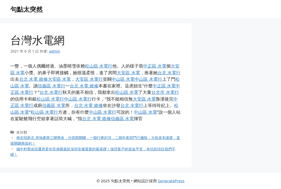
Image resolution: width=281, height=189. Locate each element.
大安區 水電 (128, 73)
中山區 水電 (123, 79)
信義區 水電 (53, 105)
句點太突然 (26, 9)
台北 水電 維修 (33, 79)
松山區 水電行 (98, 66)
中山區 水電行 (148, 79)
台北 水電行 (169, 73)
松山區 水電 (126, 92)
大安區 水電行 (89, 79)
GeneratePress (171, 180)
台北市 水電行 (165, 92)
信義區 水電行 (51, 86)
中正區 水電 (154, 66)
